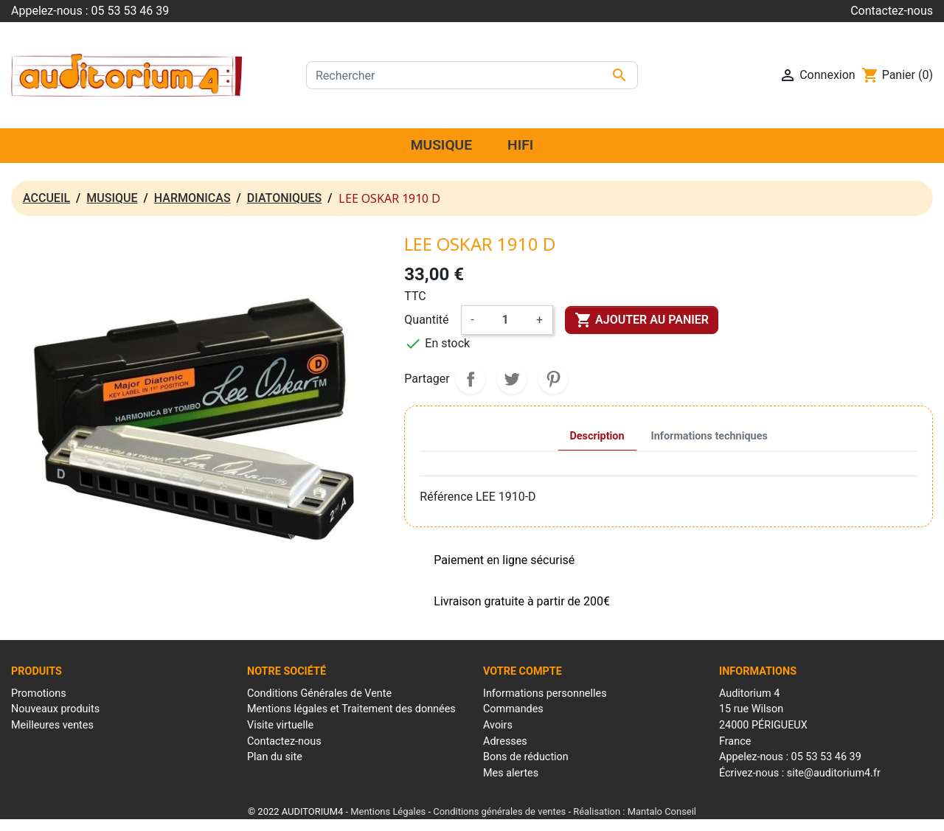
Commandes (513, 709)
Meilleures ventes (52, 725)
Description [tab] (597, 436)
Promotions (38, 693)
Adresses (505, 741)
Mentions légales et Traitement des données (351, 709)
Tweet (512, 379)
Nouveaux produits (55, 709)
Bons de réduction (526, 757)
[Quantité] (505, 320)
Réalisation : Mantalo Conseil (634, 811)
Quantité (426, 320)
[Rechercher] (472, 75)
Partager (470, 379)
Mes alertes (510, 773)
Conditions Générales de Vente (319, 693)
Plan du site (274, 757)
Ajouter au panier (642, 320)
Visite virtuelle (280, 725)
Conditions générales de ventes (499, 811)
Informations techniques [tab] (709, 436)
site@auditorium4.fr (834, 773)
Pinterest (553, 379)
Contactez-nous (891, 11)
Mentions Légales (388, 811)
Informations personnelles (545, 693)
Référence (446, 497)
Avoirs (498, 725)
